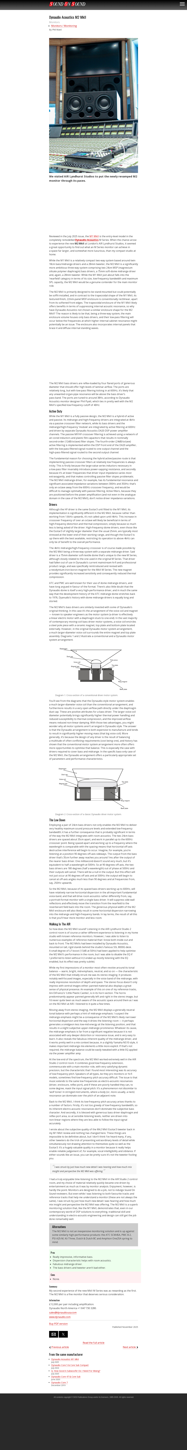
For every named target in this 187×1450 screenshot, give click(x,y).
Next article (129, 1347)
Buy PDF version (58, 1323)
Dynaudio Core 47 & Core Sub (65, 1376)
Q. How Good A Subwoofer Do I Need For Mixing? (75, 1370)
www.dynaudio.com (60, 1317)
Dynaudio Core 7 (59, 1382)
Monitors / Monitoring (64, 25)
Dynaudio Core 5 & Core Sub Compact (70, 1365)
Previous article (60, 1347)
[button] (93, 105)
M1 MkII (94, 236)
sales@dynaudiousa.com (63, 1312)
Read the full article (93, 1342)
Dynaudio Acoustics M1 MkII (65, 1359)
